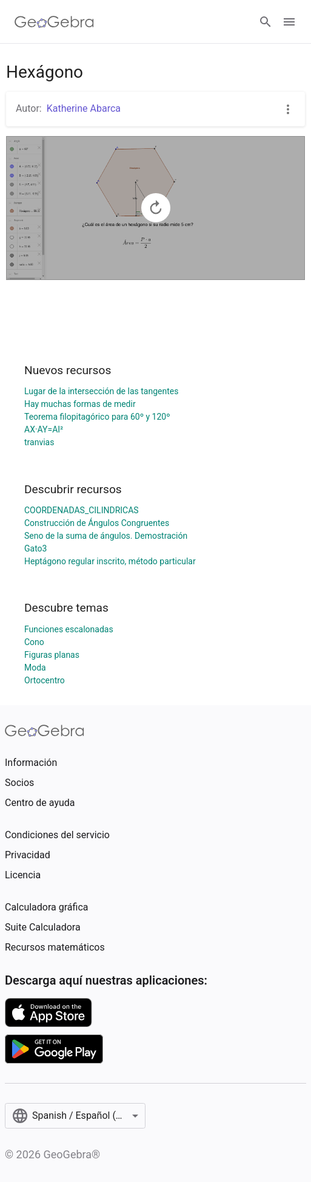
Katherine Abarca (84, 108)
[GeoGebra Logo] (54, 22)
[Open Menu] (289, 22)
